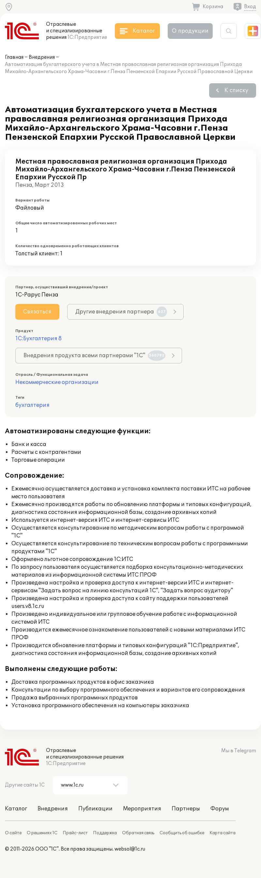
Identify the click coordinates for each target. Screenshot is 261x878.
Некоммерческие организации (57, 382)
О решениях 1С (42, 833)
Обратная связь (138, 833)
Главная (14, 57)
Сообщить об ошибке (182, 833)
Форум (219, 809)
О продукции (190, 31)
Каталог (16, 809)
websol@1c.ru (130, 849)
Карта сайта (222, 833)
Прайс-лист (75, 833)
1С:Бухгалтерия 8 (38, 338)
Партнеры (186, 809)
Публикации (95, 809)
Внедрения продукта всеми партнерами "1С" (94, 355)
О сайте (13, 833)
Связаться (37, 312)
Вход (250, 6)
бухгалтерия (32, 405)
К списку (236, 90)
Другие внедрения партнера (121, 312)
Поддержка (105, 833)
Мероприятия (142, 809)
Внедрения (42, 57)
